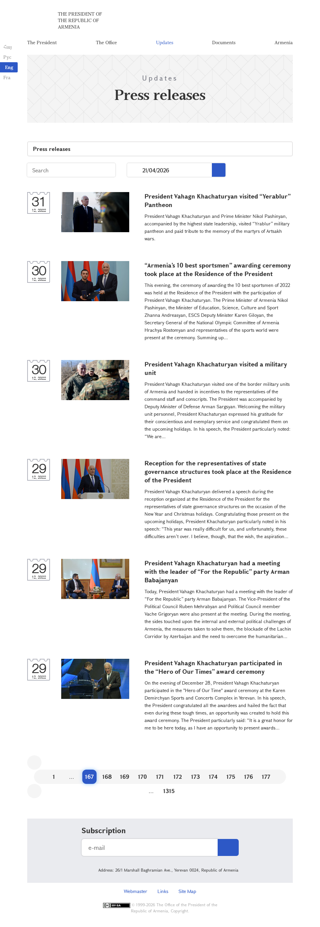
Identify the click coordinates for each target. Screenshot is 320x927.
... (135, 170)
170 (142, 776)
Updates (164, 42)
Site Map (187, 891)
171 (160, 776)
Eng (9, 67)
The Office (106, 42)
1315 (169, 790)
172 (177, 776)
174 (213, 776)
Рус (7, 57)
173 (195, 776)
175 (230, 776)
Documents (223, 42)
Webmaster (135, 891)
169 (124, 776)
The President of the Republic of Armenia (80, 20)
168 (107, 776)
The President (42, 42)
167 (89, 776)
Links (162, 891)
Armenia (283, 42)
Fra (7, 77)
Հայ (7, 47)
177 (266, 776)
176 (248, 776)
